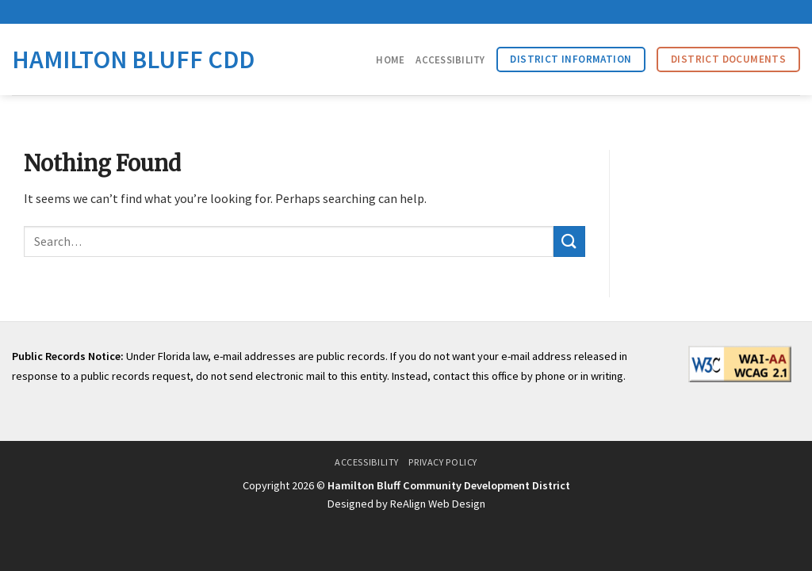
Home (390, 59)
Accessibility (450, 59)
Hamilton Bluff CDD (133, 59)
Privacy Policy (442, 462)
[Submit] (569, 241)
